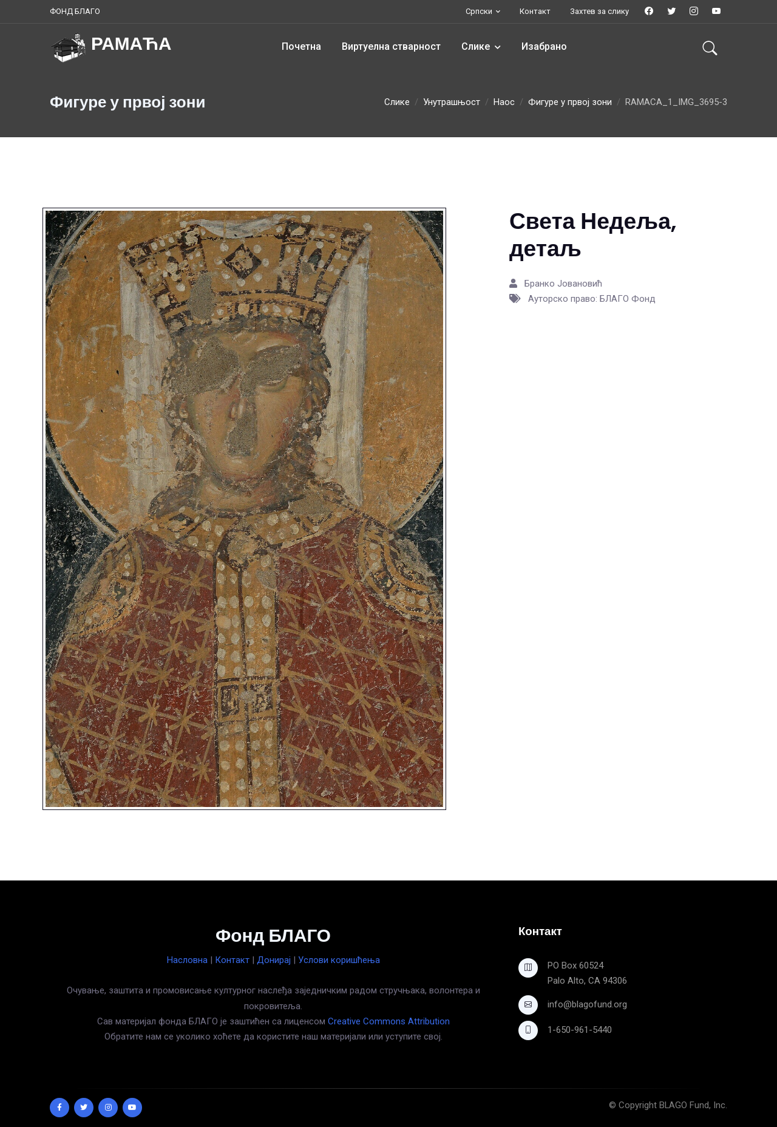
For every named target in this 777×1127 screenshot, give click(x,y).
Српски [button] (479, 11)
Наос (504, 102)
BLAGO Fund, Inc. (693, 1105)
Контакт (535, 11)
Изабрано (544, 46)
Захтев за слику (599, 11)
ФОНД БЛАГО (75, 11)
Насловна (187, 960)
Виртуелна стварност (391, 46)
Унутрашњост (451, 102)
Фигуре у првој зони (570, 102)
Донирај (274, 960)
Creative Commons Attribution (389, 1021)
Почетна (301, 46)
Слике (475, 46)
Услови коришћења (339, 960)
